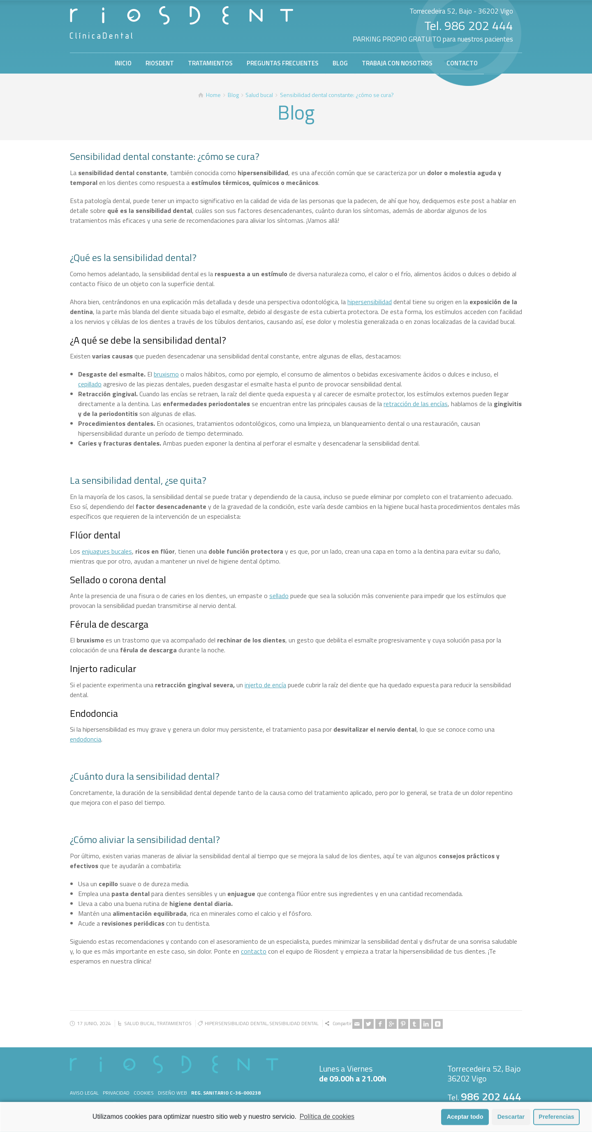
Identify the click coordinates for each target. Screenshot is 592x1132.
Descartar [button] (511, 1120)
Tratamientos (174, 1023)
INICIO (123, 63)
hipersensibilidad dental (236, 1023)
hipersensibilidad (369, 302)
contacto (253, 951)
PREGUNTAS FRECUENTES (283, 63)
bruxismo (166, 374)
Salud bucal (139, 1023)
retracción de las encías (416, 404)
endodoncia (85, 739)
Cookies (144, 1093)
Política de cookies (327, 1120)
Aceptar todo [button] (465, 1120)
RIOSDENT (160, 63)
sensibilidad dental (294, 1023)
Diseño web (172, 1093)
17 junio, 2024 (94, 1023)
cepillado (90, 384)
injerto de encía (265, 685)
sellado (279, 596)
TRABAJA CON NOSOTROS (397, 63)
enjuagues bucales (107, 551)
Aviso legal (84, 1093)
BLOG (340, 63)
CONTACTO (462, 63)
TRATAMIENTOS (210, 63)
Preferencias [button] (556, 1120)
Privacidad (116, 1093)
